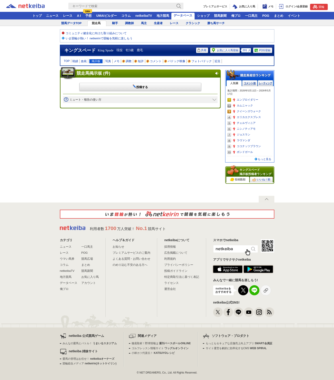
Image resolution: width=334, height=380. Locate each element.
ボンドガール (245, 152)
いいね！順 (261, 180)
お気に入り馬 (90, 277)
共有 (202, 50)
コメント (154, 61)
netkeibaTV (143, 15)
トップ (37, 15)
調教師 (129, 23)
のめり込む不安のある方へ (130, 264)
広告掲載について (175, 252)
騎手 (115, 23)
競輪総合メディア (89, 363)
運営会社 (170, 289)
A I (79, 15)
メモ (117, 61)
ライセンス (171, 283)
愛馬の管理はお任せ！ (88, 358)
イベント (294, 15)
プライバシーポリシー (178, 264)
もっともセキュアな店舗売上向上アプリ (239, 343)
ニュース (52, 15)
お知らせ (118, 246)
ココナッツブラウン (249, 146)
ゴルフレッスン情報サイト (160, 348)
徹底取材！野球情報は (161, 343)
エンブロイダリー (247, 99)
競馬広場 (87, 258)
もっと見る (264, 159)
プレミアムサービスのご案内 (131, 252)
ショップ (203, 15)
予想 (88, 15)
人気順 (234, 83)
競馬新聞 (220, 15)
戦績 (75, 61)
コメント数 (249, 83)
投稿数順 (238, 180)
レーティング (265, 83)
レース (67, 15)
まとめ (278, 15)
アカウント (88, 283)
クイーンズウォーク (249, 111)
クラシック (193, 23)
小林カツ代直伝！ (153, 353)
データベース (183, 15)
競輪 (318, 6)
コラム (126, 15)
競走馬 (96, 23)
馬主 (144, 23)
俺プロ (236, 15)
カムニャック (245, 105)
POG (265, 15)
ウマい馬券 (67, 258)
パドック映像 (174, 61)
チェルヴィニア (246, 123)
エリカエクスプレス (249, 117)
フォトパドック (200, 61)
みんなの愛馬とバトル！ (90, 343)
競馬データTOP (71, 23)
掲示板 (96, 61)
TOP (67, 61)
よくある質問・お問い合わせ (131, 258)
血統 (84, 61)
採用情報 (170, 246)
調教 (127, 61)
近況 (217, 61)
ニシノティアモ (246, 128)
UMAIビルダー (106, 15)
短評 (139, 61)
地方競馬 (163, 15)
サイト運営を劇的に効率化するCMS (236, 348)
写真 (108, 61)
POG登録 (262, 50)
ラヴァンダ (243, 140)
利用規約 (170, 258)
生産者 (158, 23)
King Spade (105, 50)
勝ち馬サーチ (216, 23)
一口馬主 (251, 15)
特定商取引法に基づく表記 (181, 277)
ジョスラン (243, 134)
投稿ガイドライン (175, 270)
